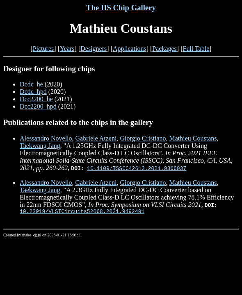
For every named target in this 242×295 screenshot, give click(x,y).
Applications (129, 48)
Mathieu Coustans (193, 138)
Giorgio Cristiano (143, 138)
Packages (164, 48)
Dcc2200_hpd (38, 106)
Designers (93, 48)
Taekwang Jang (40, 145)
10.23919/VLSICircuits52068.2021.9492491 (82, 212)
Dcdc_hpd (33, 91)
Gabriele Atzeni (96, 138)
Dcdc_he (31, 84)
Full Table (196, 48)
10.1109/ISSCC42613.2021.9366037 (136, 168)
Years (67, 48)
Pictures (43, 48)
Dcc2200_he (36, 98)
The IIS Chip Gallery (121, 7)
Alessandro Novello (46, 138)
